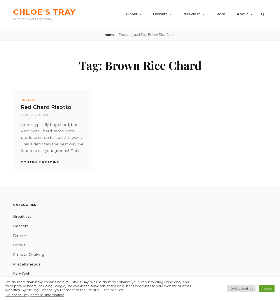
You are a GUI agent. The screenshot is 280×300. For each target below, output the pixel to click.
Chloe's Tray (44, 12)
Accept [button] (266, 288)
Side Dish (28, 99)
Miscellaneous (26, 264)
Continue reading (40, 162)
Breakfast (191, 14)
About (242, 14)
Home (109, 35)
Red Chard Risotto (46, 107)
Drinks (19, 245)
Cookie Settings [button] (241, 288)
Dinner (131, 14)
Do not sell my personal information (34, 295)
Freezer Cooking (28, 254)
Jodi (24, 114)
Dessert (160, 14)
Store (220, 14)
